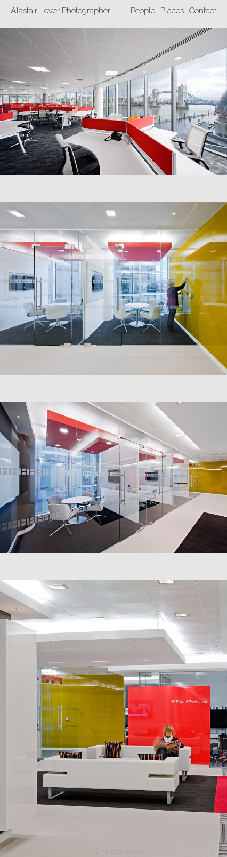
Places (172, 10)
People (143, 10)
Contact (202, 10)
